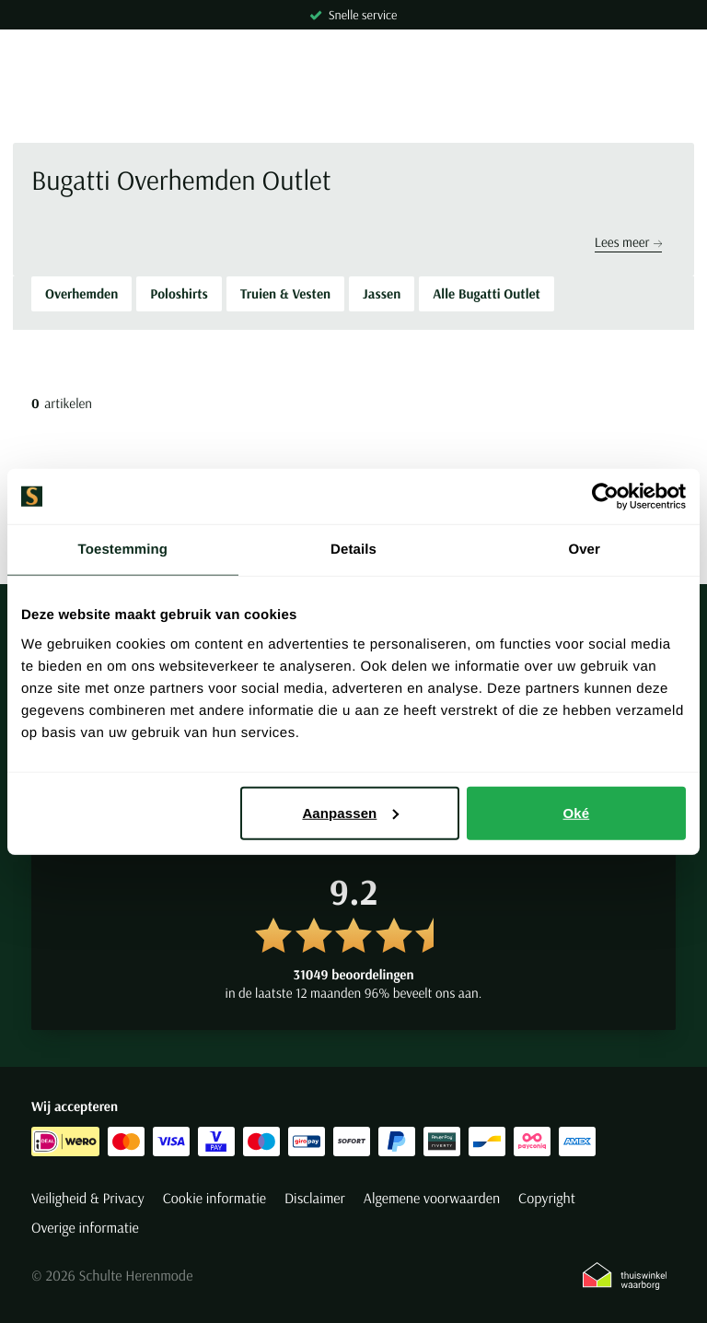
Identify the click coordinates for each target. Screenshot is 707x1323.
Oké (576, 812)
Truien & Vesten (285, 293)
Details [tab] (353, 549)
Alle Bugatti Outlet (486, 293)
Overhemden (81, 293)
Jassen (381, 293)
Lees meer (628, 242)
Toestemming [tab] (123, 549)
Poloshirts (179, 293)
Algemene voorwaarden (432, 1198)
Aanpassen (350, 812)
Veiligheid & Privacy (88, 1198)
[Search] (353, 110)
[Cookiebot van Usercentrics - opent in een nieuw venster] (605, 496)
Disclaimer (314, 1198)
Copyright (546, 1198)
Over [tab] (584, 549)
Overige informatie (85, 1228)
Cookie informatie (214, 1198)
